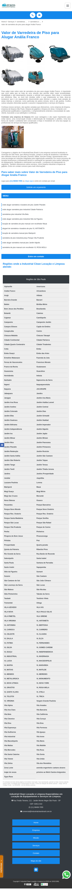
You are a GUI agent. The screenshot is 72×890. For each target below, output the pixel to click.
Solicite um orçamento (36, 187)
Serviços (36, 845)
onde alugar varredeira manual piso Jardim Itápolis (21, 243)
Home (36, 822)
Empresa (36, 830)
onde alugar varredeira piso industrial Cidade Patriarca (22, 210)
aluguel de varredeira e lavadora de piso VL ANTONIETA (23, 228)
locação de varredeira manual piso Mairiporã (18, 233)
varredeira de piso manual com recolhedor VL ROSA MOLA (24, 247)
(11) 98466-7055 (16, 181)
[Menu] (67, 5)
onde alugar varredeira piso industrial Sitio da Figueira (22, 219)
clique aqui (29, 181)
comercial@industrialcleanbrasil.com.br (36, 811)
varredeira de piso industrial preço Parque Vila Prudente (23, 238)
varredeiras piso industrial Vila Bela (15, 214)
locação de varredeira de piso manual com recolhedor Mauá (24, 224)
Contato (36, 853)
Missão (36, 838)
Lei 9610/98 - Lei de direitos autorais (24, 785)
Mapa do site (36, 861)
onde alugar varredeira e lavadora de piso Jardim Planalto (23, 205)
